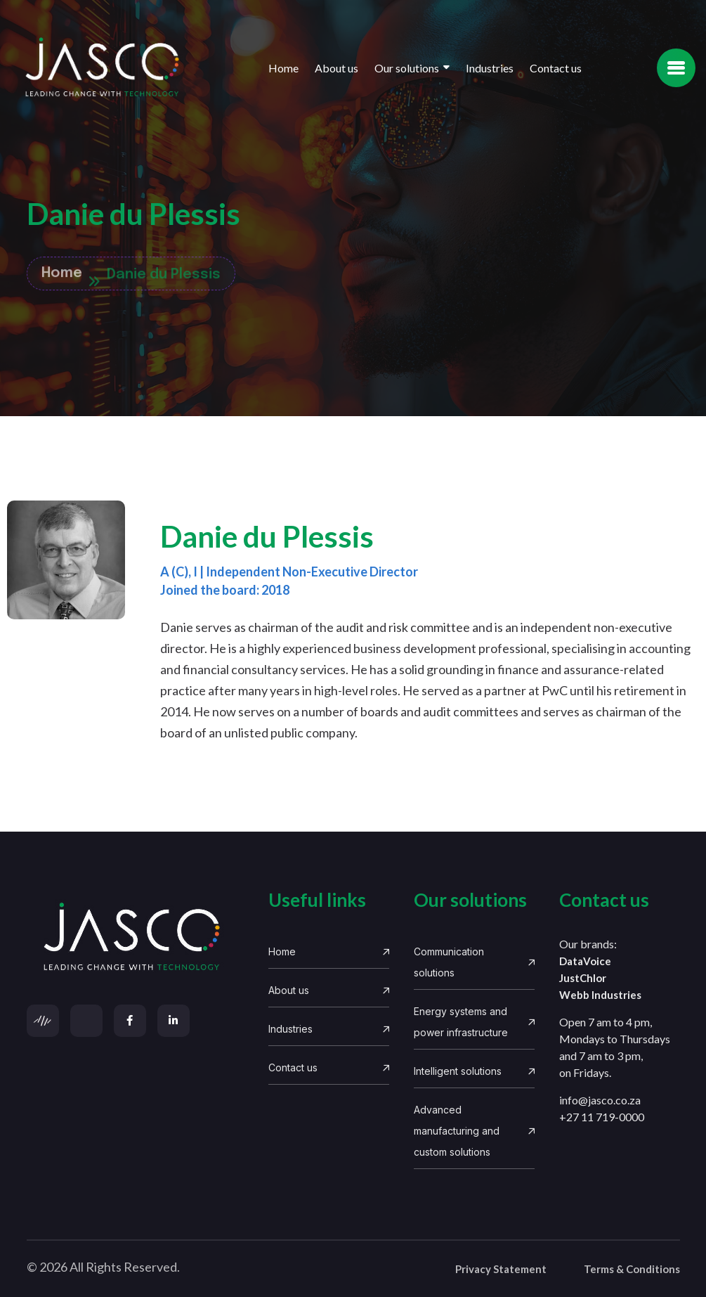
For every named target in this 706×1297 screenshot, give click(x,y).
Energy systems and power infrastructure (474, 1021)
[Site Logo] (102, 68)
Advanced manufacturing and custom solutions (474, 1131)
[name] (676, 68)
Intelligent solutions (474, 1071)
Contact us (556, 68)
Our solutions (406, 68)
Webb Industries (600, 994)
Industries (490, 68)
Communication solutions (474, 962)
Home (283, 68)
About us (336, 68)
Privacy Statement (501, 1269)
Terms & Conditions (632, 1269)
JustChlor (582, 978)
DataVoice (585, 961)
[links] (135, 937)
